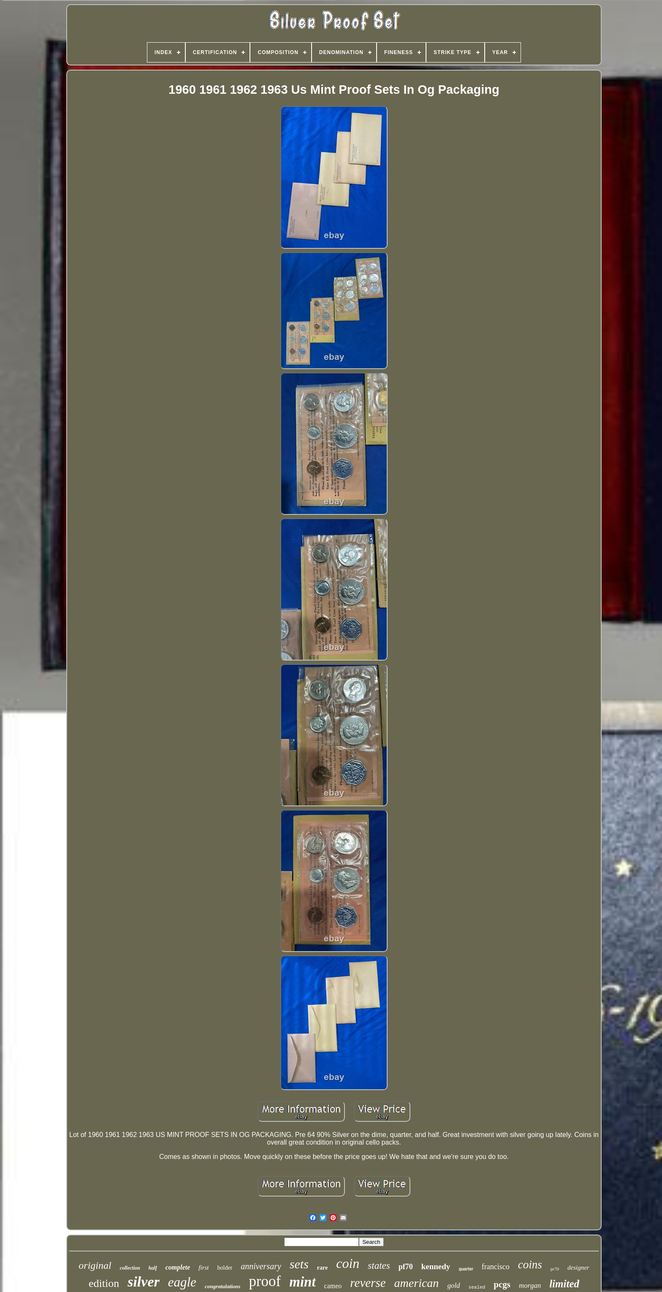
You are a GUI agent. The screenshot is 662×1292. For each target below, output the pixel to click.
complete (178, 1267)
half (153, 1268)
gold (453, 1285)
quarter (466, 1269)
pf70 (406, 1266)
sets (299, 1264)
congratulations (223, 1286)
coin (347, 1263)
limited (564, 1283)
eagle (182, 1282)
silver (144, 1281)
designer (578, 1267)
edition (104, 1283)
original (95, 1265)
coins (530, 1264)
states (379, 1265)
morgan (530, 1285)
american (416, 1282)
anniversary (261, 1266)
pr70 (555, 1268)
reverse (367, 1282)
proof (265, 1281)
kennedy (435, 1266)
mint (302, 1281)
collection (130, 1268)
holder (225, 1268)
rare (322, 1268)
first (203, 1267)
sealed (477, 1287)
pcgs (502, 1284)
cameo (333, 1285)
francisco (496, 1266)
